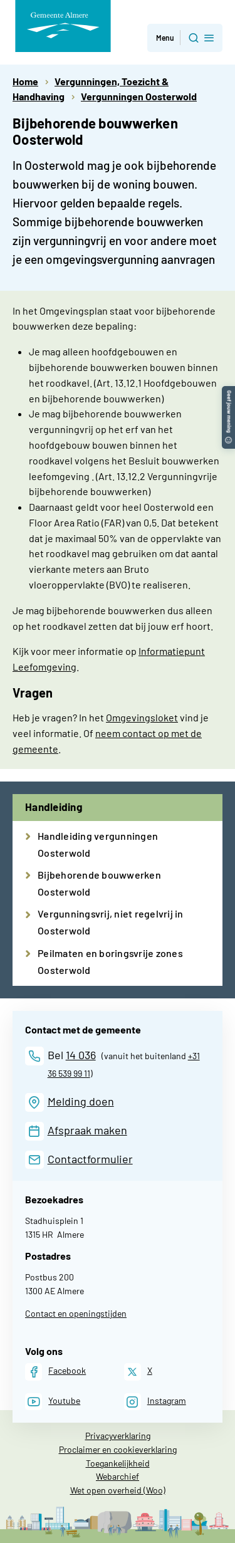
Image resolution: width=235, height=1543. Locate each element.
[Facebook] (55, 1371)
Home (25, 81)
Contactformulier (90, 1159)
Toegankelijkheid (118, 1463)
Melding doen (81, 1101)
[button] (228, 392)
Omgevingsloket (142, 717)
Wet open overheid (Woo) (117, 1490)
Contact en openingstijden (76, 1313)
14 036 (81, 1055)
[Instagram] (155, 1401)
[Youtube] (52, 1401)
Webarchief (117, 1476)
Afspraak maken (87, 1130)
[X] (138, 1371)
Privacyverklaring (117, 1435)
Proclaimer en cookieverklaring (118, 1449)
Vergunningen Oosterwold (139, 96)
